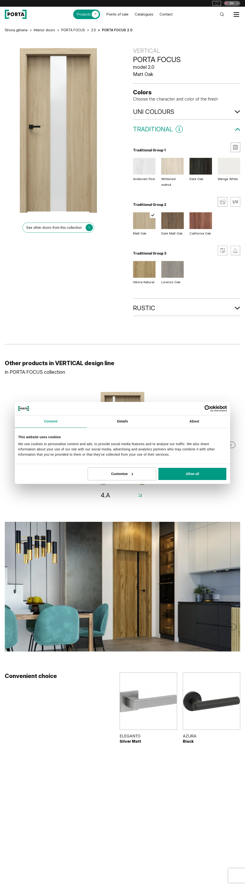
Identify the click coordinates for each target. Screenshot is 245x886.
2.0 (93, 30)
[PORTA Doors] (16, 14)
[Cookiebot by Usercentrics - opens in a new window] (206, 408)
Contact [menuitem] (166, 14)
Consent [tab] (50, 421)
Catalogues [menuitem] (144, 14)
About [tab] (194, 421)
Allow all (192, 474)
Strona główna (16, 30)
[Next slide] (230, 627)
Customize (122, 474)
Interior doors (44, 30)
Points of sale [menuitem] (117, 14)
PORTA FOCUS (73, 30)
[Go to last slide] (217, 627)
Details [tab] (122, 421)
